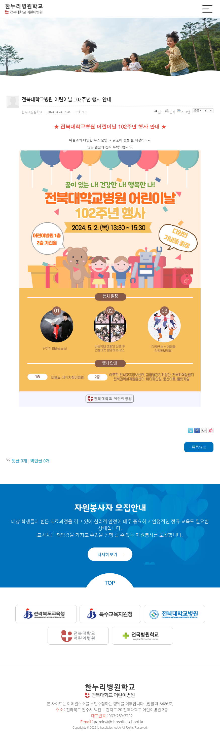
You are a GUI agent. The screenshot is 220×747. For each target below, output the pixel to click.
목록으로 (199, 447)
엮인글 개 (40, 460)
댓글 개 (19, 460)
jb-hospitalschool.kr (109, 727)
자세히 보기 (107, 554)
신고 (159, 111)
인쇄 (170, 111)
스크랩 (184, 111)
